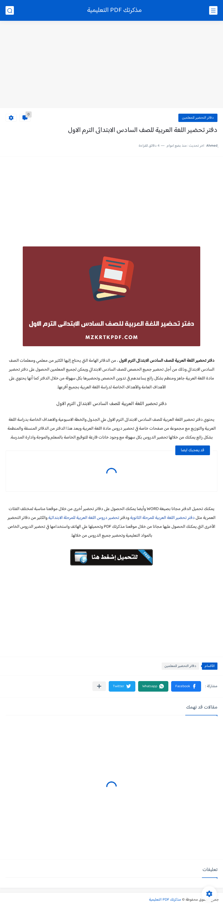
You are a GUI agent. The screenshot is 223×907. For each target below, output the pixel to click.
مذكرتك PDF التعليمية (114, 10)
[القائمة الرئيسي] (213, 10)
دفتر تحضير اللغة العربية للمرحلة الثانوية (162, 518)
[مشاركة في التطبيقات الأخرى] (99, 686)
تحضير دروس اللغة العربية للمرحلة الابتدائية (83, 518)
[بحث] (10, 10)
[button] (186, 686)
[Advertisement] (111, 65)
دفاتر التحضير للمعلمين (198, 118)
